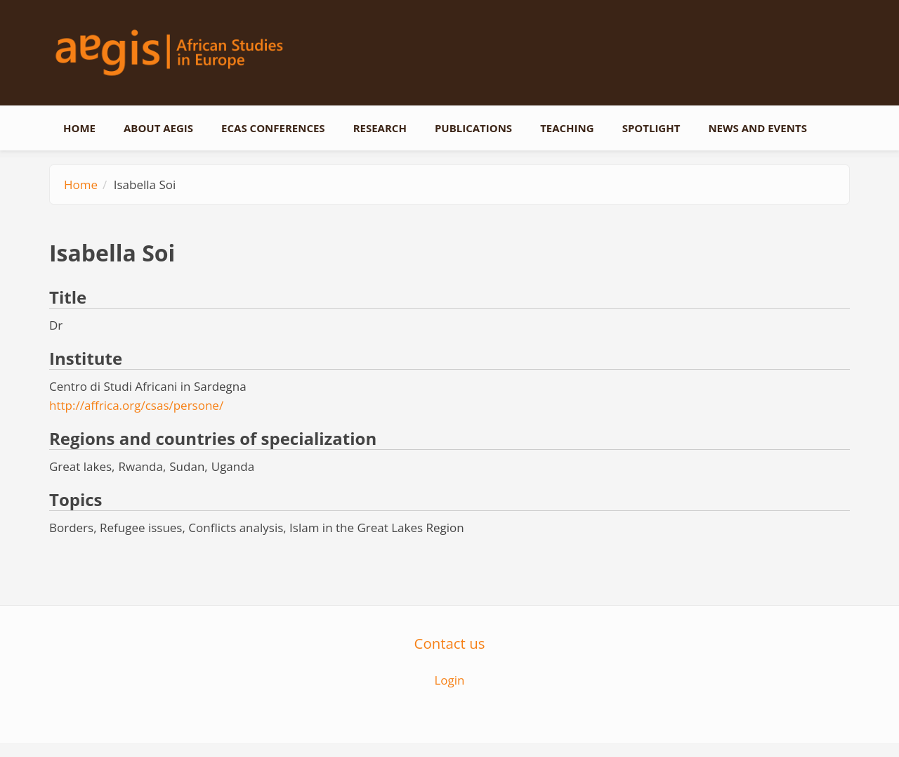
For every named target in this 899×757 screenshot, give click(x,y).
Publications (473, 128)
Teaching (567, 128)
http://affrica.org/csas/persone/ (136, 405)
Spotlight (651, 128)
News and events (757, 128)
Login (449, 680)
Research (380, 128)
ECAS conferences (273, 128)
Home (79, 128)
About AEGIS (158, 128)
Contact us (449, 643)
